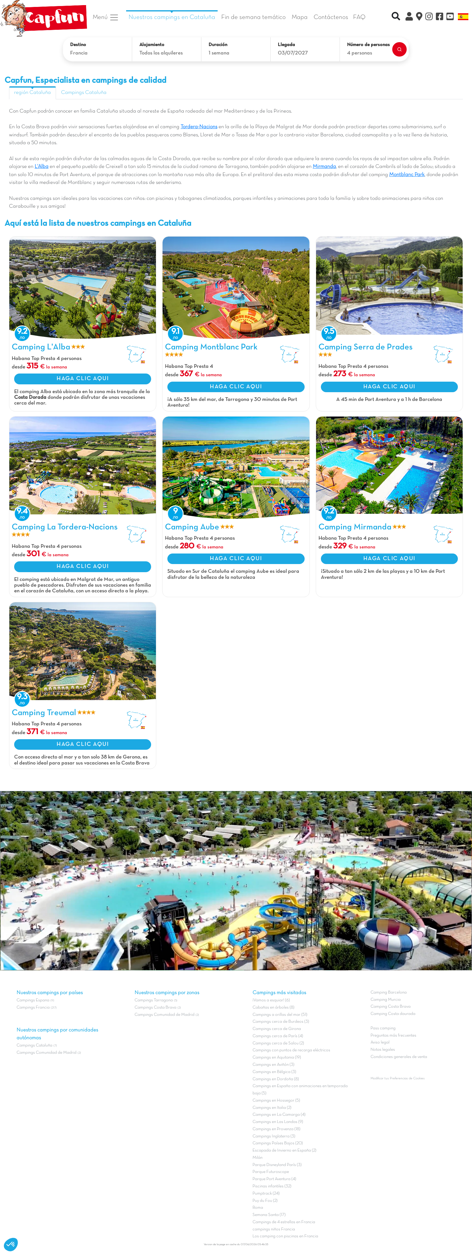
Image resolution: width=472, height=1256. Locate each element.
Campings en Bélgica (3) (274, 1072)
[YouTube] (450, 17)
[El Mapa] (419, 17)
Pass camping (383, 1028)
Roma (258, 1208)
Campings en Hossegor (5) (276, 1100)
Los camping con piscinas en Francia (285, 1236)
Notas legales (383, 1050)
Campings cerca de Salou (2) (278, 1043)
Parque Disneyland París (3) (277, 1165)
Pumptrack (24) (266, 1194)
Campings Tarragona (154, 1000)
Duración (218, 45)
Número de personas (368, 45)
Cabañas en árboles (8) (273, 1007)
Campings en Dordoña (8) (276, 1079)
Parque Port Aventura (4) (274, 1179)
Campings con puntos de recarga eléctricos (291, 1050)
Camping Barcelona (389, 992)
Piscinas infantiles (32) (272, 1186)
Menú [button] (106, 17)
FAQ (359, 17)
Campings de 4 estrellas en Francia (284, 1222)
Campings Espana (33, 1000)
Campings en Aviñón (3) (273, 1065)
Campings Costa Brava (155, 1007)
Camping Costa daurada (393, 1014)
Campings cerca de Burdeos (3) (281, 1022)
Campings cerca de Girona (277, 1029)
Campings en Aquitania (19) (277, 1057)
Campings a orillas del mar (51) (280, 1015)
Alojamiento (151, 45)
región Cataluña (32, 92)
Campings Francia (33, 1007)
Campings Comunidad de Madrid (46, 1053)
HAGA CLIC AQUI (83, 378)
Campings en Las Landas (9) (278, 1122)
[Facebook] (439, 17)
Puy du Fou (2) (265, 1201)
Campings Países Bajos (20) (278, 1143)
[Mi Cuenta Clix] (409, 17)
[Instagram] (429, 17)
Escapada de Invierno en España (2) (284, 1150)
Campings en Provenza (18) (276, 1129)
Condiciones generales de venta (399, 1057)
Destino (78, 45)
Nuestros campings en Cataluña (172, 17)
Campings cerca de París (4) (278, 1036)
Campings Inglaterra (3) (274, 1136)
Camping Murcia (386, 1000)
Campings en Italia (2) (272, 1108)
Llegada (286, 45)
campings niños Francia (274, 1229)
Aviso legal (380, 1042)
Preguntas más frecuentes (393, 1035)
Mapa (300, 17)
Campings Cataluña (84, 92)
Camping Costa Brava (391, 1007)
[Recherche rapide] (396, 17)
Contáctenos (331, 17)
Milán (257, 1158)
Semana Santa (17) (269, 1215)
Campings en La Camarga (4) (279, 1115)
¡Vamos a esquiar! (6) (271, 1000)
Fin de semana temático (253, 17)
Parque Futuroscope (271, 1172)
